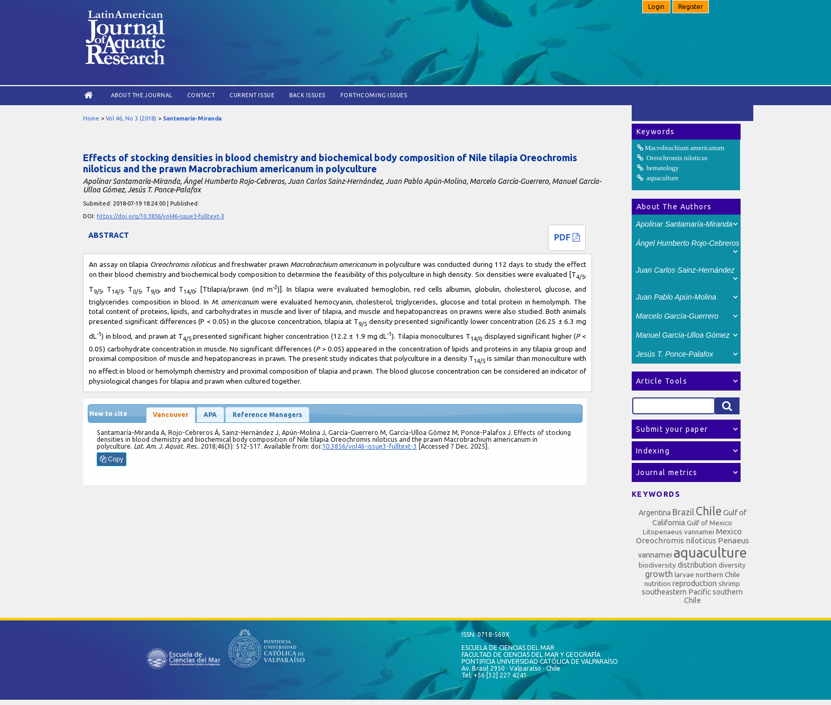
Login (656, 6)
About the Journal (141, 95)
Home (91, 118)
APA (210, 414)
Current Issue (251, 95)
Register (690, 6)
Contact (201, 95)
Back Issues (307, 95)
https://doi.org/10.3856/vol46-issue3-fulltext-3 (160, 216)
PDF (567, 237)
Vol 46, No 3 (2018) (131, 118)
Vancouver (170, 414)
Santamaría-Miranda (192, 118)
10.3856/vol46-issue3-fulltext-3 (369, 446)
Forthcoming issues (373, 95)
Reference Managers (267, 414)
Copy (111, 459)
